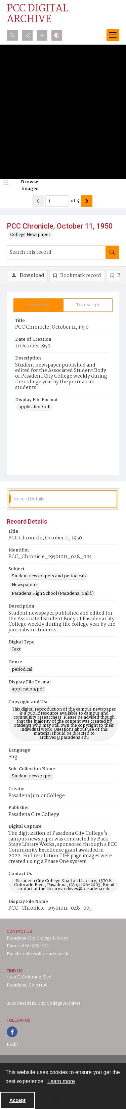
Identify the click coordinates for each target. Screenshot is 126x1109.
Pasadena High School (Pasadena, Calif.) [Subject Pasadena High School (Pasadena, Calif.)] (53, 593)
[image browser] (25, 185)
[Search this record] (56, 252)
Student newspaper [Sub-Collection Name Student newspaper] (32, 776)
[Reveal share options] (27, 35)
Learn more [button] (61, 1081)
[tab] (38, 305)
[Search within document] (112, 252)
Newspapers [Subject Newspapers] (25, 585)
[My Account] (42, 35)
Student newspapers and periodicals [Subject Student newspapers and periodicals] (49, 576)
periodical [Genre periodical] (22, 669)
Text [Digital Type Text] (16, 649)
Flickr (12, 1044)
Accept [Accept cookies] (17, 1100)
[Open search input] (12, 35)
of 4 (75, 201)
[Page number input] (57, 201)
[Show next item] (86, 201)
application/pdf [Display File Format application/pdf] (34, 407)
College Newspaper (30, 235)
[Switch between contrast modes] (56, 35)
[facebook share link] (12, 1031)
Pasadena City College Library (37, 938)
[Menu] (113, 35)
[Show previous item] (38, 201)
